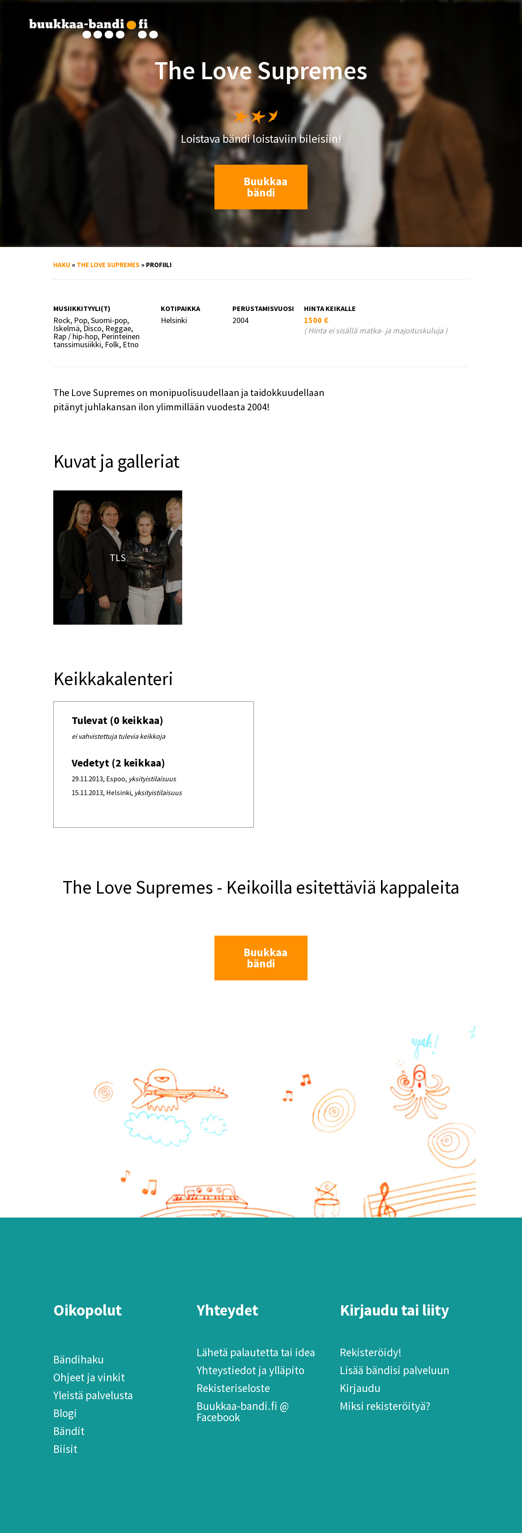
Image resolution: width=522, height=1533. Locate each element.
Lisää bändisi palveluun (394, 1370)
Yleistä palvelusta (93, 1395)
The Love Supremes (108, 264)
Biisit (65, 1449)
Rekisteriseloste (233, 1388)
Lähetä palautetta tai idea (256, 1352)
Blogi (65, 1413)
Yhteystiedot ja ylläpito (250, 1370)
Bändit (69, 1431)
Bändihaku (78, 1359)
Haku (61, 264)
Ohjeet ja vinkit (89, 1377)
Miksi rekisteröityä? (385, 1406)
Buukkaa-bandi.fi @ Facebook (243, 1411)
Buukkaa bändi (265, 187)
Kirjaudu (360, 1388)
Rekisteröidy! (371, 1352)
